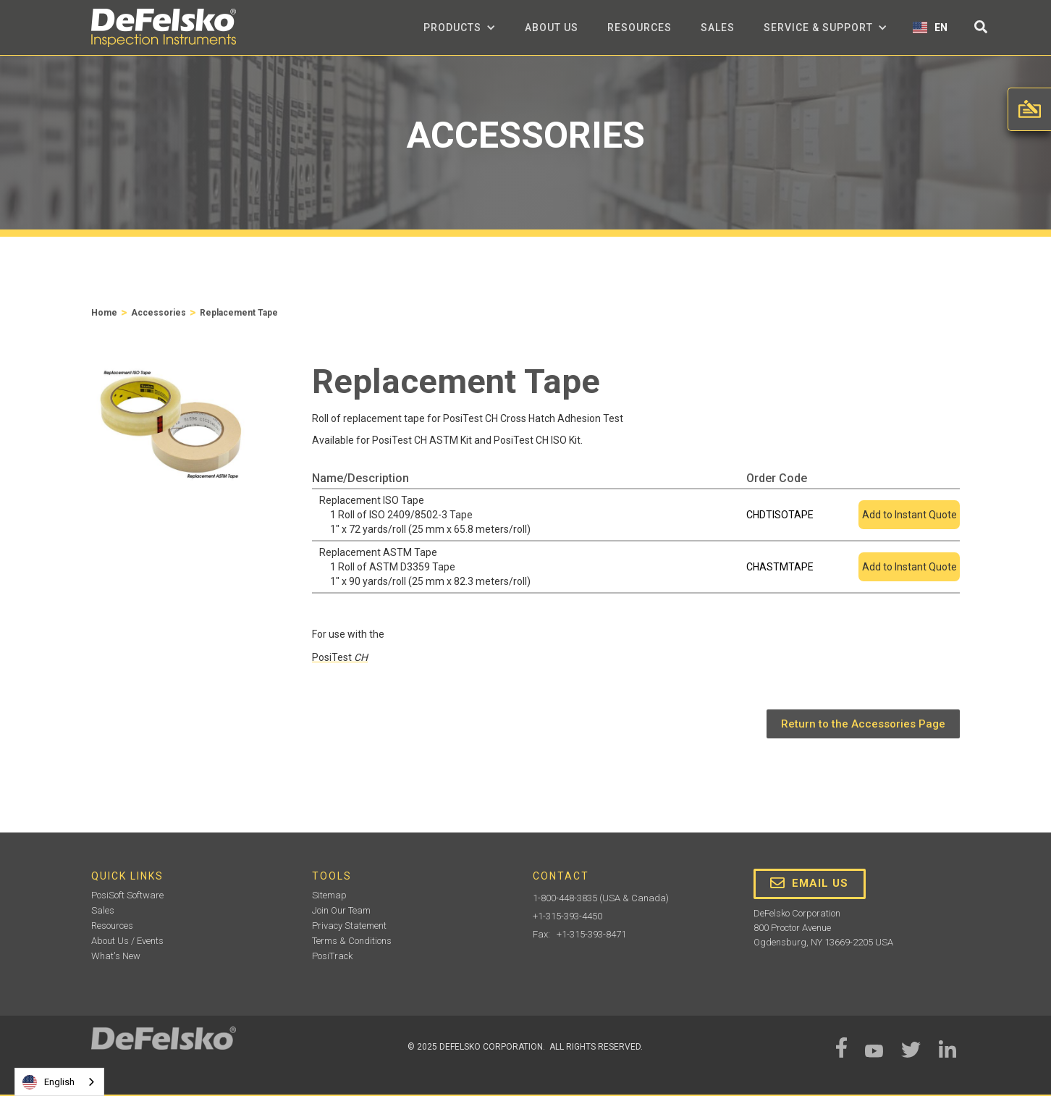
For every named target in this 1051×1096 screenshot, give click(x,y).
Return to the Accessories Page (863, 723)
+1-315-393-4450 (567, 916)
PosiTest (340, 657)
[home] (163, 28)
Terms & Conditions (352, 940)
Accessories (158, 313)
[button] (459, 27)
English (48, 1082)
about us (551, 27)
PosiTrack (332, 955)
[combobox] (59, 1082)
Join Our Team (341, 910)
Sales (718, 27)
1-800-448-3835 (565, 898)
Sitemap (329, 895)
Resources (639, 27)
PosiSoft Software (127, 895)
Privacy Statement (349, 925)
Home (104, 313)
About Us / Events (127, 940)
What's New (115, 955)
